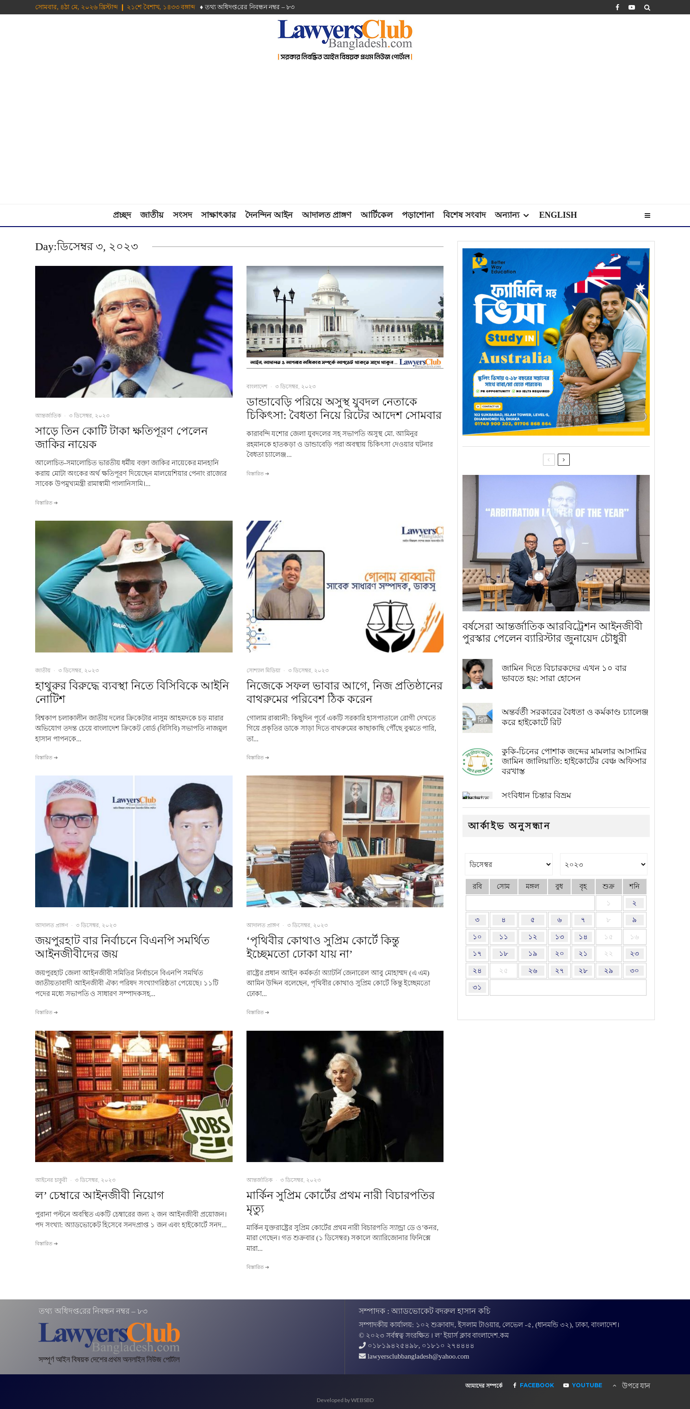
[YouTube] (632, 7)
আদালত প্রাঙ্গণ (327, 215)
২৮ (583, 970)
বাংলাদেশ (256, 386)
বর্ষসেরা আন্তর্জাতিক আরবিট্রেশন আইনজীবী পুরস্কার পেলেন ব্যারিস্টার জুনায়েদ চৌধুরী (552, 633)
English (558, 215)
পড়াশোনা (418, 215)
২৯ (608, 970)
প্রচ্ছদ (122, 215)
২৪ (477, 970)
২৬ (532, 970)
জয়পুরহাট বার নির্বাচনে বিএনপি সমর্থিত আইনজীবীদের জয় (122, 947)
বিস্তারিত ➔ (46, 502)
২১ (583, 953)
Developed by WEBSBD (345, 1400)
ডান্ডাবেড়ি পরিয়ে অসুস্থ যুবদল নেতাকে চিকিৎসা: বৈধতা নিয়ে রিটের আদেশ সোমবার (344, 408)
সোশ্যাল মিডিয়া (263, 670)
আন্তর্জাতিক (48, 415)
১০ (477, 937)
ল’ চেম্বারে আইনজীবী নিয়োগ (99, 1195)
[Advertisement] (345, 134)
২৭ (559, 970)
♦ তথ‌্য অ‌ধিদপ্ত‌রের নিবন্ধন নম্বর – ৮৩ (247, 7)
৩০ (634, 970)
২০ (559, 953)
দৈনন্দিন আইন (269, 215)
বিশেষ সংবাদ (464, 215)
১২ (532, 937)
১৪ (583, 937)
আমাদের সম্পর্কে (483, 1386)
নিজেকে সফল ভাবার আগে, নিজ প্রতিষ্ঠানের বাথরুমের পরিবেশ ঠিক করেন (344, 692)
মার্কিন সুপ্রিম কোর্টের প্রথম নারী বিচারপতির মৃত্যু (340, 1202)
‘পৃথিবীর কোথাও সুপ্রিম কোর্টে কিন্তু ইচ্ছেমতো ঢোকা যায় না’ (323, 947)
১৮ (503, 953)
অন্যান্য (507, 215)
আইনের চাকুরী (51, 1179)
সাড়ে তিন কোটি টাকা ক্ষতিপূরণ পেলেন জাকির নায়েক (121, 437)
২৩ (634, 953)
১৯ (532, 953)
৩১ (477, 987)
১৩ (559, 937)
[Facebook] (617, 7)
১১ (503, 937)
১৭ (477, 953)
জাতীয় (152, 215)
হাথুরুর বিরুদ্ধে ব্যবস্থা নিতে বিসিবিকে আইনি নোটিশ (132, 692)
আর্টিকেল (377, 215)
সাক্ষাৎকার (218, 215)
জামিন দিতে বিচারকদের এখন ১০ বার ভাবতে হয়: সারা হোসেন (564, 677)
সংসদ (182, 215)
